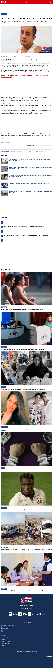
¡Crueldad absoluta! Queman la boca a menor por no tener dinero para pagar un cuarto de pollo (23, 230)
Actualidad (4, 13)
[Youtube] (25, 608)
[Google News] (29, 608)
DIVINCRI (25, 151)
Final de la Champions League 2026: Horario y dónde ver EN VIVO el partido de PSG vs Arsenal (23, 239)
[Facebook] (21, 608)
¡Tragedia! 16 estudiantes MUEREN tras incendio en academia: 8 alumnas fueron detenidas (23, 222)
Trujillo (44, 151)
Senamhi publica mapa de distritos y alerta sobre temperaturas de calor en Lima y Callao (22, 309)
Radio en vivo (4, 645)
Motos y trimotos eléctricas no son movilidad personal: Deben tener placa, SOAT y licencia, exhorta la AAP (26, 235)
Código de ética (4, 635)
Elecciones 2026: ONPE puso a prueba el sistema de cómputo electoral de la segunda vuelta (22, 349)
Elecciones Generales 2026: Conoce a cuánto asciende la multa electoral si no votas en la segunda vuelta (26, 590)
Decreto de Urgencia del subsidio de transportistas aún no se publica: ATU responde (29, 183)
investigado (31, 151)
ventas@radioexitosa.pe (8, 625)
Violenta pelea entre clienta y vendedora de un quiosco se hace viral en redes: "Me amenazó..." (23, 389)
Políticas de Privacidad (6, 643)
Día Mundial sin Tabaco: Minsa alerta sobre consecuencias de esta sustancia (19, 470)
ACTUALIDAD (13, 151)
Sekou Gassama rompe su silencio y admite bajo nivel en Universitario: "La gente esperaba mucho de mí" (25, 509)
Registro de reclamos (5, 637)
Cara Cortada (19, 151)
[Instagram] (27, 608)
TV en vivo (3, 639)
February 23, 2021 (31, 145)
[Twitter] (23, 608)
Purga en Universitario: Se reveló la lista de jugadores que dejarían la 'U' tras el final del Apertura (24, 226)
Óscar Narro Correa (38, 151)
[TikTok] (31, 608)
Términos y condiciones (6, 641)
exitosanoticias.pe (7, 628)
